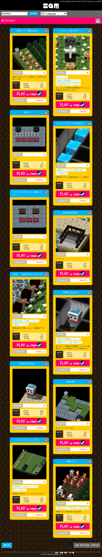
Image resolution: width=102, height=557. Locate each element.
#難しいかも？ (32, 321)
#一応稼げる (62, 173)
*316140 (40, 262)
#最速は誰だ (18, 321)
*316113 (40, 352)
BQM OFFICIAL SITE (86, 545)
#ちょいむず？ (19, 490)
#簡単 (59, 508)
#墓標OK (17, 486)
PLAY (29, 93)
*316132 (83, 280)
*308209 (40, 515)
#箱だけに (77, 342)
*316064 (83, 449)
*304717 (83, 533)
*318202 (83, 111)
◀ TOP (7, 545)
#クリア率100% (70, 508)
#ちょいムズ (62, 77)
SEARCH (33, 14)
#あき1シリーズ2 (30, 486)
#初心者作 (83, 508)
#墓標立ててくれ (64, 170)
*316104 (40, 428)
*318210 (40, 100)
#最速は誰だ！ (79, 170)
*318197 (41, 181)
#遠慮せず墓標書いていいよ (68, 81)
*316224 (83, 201)
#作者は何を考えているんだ (68, 84)
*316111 (83, 370)
